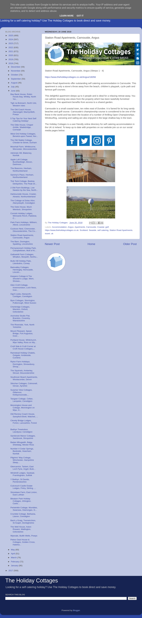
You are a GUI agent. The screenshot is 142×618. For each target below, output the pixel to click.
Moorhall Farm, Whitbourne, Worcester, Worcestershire (23, 147)
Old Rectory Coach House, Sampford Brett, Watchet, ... (24, 415)
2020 (11, 55)
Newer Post (52, 244)
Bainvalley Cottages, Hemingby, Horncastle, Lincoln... (21, 269)
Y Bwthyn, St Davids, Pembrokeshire (20, 480)
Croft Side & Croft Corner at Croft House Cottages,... (23, 347)
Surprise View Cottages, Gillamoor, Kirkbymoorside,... (21, 392)
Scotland (84, 230)
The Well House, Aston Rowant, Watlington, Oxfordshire (20, 529)
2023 (11, 43)
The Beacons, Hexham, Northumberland (21, 169)
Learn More (67, 15)
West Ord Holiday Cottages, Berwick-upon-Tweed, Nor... (24, 135)
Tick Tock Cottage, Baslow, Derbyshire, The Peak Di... (23, 182)
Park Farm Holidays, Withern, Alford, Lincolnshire (23, 223)
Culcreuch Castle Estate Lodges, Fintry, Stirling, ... (23, 487)
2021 (11, 51)
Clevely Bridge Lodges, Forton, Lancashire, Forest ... (23, 422)
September (16, 79)
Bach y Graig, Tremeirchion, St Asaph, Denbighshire (23, 521)
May (13, 550)
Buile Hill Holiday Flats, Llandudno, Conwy (20, 262)
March (14, 557)
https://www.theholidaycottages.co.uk (62, 230)
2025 (11, 35)
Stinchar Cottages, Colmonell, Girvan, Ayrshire (24, 384)
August (14, 83)
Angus (71, 227)
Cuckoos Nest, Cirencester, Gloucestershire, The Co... (23, 230)
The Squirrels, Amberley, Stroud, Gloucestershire (22, 371)
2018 (11, 63)
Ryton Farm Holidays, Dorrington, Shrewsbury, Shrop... (22, 364)
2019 (11, 59)
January (15, 565)
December (16, 67)
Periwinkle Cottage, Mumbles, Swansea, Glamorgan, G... (24, 508)
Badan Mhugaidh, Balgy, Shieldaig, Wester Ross (22, 443)
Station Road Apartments (121, 230)
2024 (11, 39)
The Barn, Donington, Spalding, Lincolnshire (21, 242)
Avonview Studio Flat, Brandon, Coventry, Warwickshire (20, 318)
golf (107, 227)
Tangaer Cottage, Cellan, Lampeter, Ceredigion (21, 400)
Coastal (100, 227)
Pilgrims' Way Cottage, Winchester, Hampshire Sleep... (22, 460)
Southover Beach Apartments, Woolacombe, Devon (24, 378)
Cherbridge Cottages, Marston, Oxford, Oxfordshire (20, 309)
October (15, 75)
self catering (102, 230)
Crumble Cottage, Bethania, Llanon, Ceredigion (23, 515)
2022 (11, 47)
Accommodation (59, 227)
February (15, 561)
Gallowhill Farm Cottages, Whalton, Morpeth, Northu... (24, 255)
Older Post (130, 244)
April (13, 553)
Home (91, 244)
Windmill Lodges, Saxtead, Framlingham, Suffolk (22, 474)
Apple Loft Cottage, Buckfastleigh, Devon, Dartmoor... (21, 161)
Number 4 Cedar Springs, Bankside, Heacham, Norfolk (22, 451)
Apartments (80, 227)
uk (52, 233)
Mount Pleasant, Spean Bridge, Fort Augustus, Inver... (21, 333)
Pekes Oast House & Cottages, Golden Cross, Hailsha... (22, 542)
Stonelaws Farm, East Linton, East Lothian (23, 493)
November (16, 71)
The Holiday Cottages (31, 580)
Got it (80, 15)
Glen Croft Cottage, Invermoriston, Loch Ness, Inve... (23, 287)
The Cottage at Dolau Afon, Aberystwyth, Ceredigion (22, 201)
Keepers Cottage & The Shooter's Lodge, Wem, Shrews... (22, 278)
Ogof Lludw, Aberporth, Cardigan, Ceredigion (21, 295)
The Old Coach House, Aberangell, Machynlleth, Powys (22, 112)
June (13, 91)
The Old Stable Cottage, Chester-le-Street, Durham (23, 141)
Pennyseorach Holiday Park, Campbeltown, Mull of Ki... (23, 249)
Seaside (92, 230)
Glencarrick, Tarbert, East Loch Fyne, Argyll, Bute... (23, 467)
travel (47, 233)
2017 (11, 570)
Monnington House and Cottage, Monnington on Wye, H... (22, 407)
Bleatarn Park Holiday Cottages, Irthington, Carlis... (20, 501)
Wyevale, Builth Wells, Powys (23, 536)
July (13, 87)
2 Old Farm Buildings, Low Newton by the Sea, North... (24, 189)
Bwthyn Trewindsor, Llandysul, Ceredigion (21, 430)
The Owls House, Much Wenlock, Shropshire (21, 208)
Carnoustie (91, 227)
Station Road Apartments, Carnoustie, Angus (22, 236)
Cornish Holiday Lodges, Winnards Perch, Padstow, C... (23, 215)
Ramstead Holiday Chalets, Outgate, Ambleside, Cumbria (22, 355)
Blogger (76, 610)
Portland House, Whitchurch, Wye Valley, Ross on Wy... (23, 341)
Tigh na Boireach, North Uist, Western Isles (23, 104)
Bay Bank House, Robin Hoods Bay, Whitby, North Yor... (23, 96)
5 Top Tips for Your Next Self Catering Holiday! (23, 119)
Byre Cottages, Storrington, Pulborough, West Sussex (23, 301)
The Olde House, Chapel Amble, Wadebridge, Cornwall (21, 127)
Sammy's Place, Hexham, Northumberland (22, 176)
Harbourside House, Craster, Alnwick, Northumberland (23, 195)
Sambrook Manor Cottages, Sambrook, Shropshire (23, 437)
